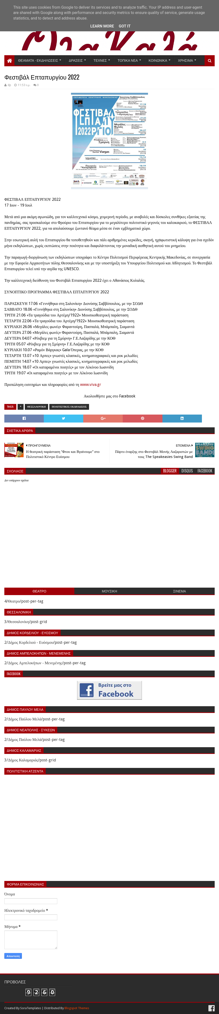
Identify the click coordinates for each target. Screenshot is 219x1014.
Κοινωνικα (158, 60)
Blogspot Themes (76, 1008)
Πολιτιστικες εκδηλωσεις (69, 406)
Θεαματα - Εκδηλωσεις (38, 60)
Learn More (102, 26)
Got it (124, 26)
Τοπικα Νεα (128, 60)
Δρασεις (76, 60)
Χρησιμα (185, 60)
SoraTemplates (30, 1008)
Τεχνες (100, 60)
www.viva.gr (90, 384)
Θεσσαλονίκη (36, 406)
